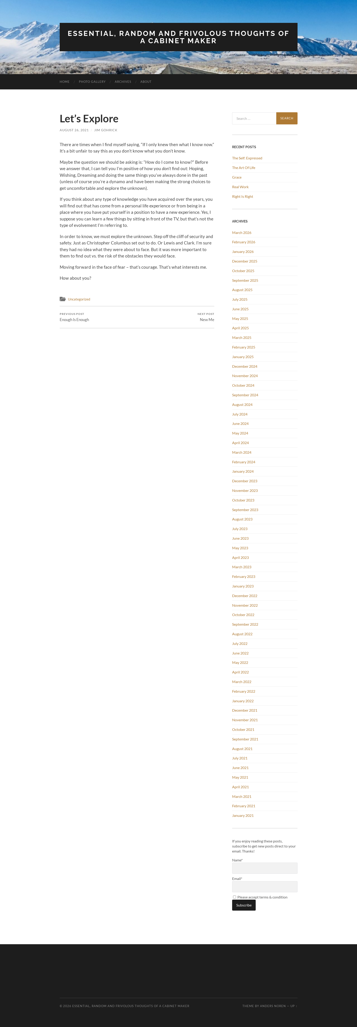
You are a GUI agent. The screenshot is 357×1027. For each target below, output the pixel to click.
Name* (265, 865)
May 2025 (240, 318)
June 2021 (240, 767)
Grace (237, 177)
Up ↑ (293, 1006)
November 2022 (245, 605)
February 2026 (243, 241)
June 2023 (240, 538)
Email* (265, 884)
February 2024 (243, 461)
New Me (206, 317)
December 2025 (244, 261)
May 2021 (240, 777)
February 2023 (243, 576)
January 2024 (243, 471)
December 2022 (244, 595)
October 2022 (243, 614)
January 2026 (243, 251)
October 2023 (243, 499)
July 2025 (239, 299)
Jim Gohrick (106, 130)
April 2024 (240, 442)
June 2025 (240, 308)
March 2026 (241, 232)
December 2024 (244, 366)
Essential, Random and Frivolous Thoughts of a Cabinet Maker (178, 37)
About (146, 81)
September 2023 (245, 509)
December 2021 (244, 710)
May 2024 (240, 433)
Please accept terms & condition (260, 896)
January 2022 (243, 700)
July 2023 (239, 528)
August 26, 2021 (74, 130)
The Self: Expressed (247, 158)
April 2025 (240, 327)
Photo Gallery (92, 81)
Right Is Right (242, 196)
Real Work (240, 186)
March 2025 (241, 337)
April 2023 (240, 557)
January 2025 (243, 356)
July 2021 (239, 758)
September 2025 (245, 280)
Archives (123, 81)
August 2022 (242, 633)
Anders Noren (273, 1006)
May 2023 (240, 547)
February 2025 (243, 347)
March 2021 (241, 796)
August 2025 (242, 289)
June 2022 (240, 652)
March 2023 (241, 566)
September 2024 (245, 394)
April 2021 (240, 786)
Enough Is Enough (74, 317)
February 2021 (243, 805)
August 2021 (242, 748)
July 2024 (239, 413)
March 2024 (241, 452)
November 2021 (245, 719)
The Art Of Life (243, 167)
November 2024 (245, 375)
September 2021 (245, 738)
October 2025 (243, 270)
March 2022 (241, 681)
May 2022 (240, 662)
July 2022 (239, 643)
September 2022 (245, 624)
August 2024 (242, 404)
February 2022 (243, 691)
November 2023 (245, 490)
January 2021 (243, 815)
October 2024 (243, 385)
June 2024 (240, 423)
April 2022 (240, 672)
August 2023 (242, 519)
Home (65, 81)
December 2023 (244, 480)
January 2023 (243, 586)
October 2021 (243, 729)
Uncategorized (79, 299)
